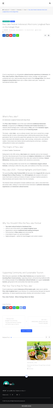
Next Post (44, 319)
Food (11, 362)
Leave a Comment (26, 330)
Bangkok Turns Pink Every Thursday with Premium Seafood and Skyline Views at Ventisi (13, 322)
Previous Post (10, 318)
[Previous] (46, 337)
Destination (5, 362)
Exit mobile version (26, 406)
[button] (3, 3)
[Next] (49, 337)
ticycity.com (22, 401)
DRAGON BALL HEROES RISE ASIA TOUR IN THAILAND (40, 322)
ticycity (6, 30)
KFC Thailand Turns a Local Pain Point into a (38, 366)
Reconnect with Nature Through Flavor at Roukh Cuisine (14, 365)
